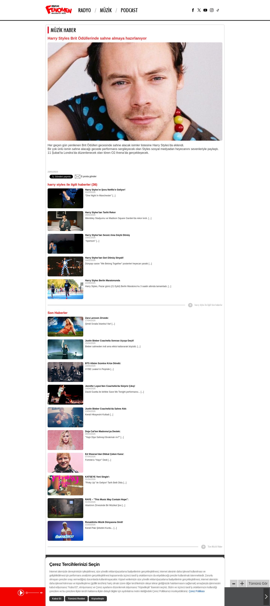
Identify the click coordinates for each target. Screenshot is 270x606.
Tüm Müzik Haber (215, 546)
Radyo (84, 10)
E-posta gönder (85, 176)
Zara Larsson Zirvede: (97, 318)
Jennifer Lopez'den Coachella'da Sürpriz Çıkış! (110, 386)
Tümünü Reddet (76, 598)
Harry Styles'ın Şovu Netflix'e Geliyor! (105, 189)
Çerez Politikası (197, 591)
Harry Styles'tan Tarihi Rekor (100, 212)
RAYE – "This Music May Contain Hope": (106, 499)
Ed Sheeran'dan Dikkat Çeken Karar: (104, 454)
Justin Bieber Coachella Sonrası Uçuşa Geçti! (109, 340)
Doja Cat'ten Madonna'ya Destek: (102, 431)
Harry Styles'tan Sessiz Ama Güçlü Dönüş (107, 235)
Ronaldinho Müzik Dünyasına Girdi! (104, 522)
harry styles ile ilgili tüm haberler (208, 304)
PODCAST (129, 10)
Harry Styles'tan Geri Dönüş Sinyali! (104, 257)
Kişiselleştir (98, 598)
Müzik (106, 10)
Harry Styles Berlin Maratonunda (102, 280)
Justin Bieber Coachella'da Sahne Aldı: (106, 408)
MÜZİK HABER (63, 30)
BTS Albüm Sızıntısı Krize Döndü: (103, 363)
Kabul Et (56, 598)
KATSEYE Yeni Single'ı (97, 477)
